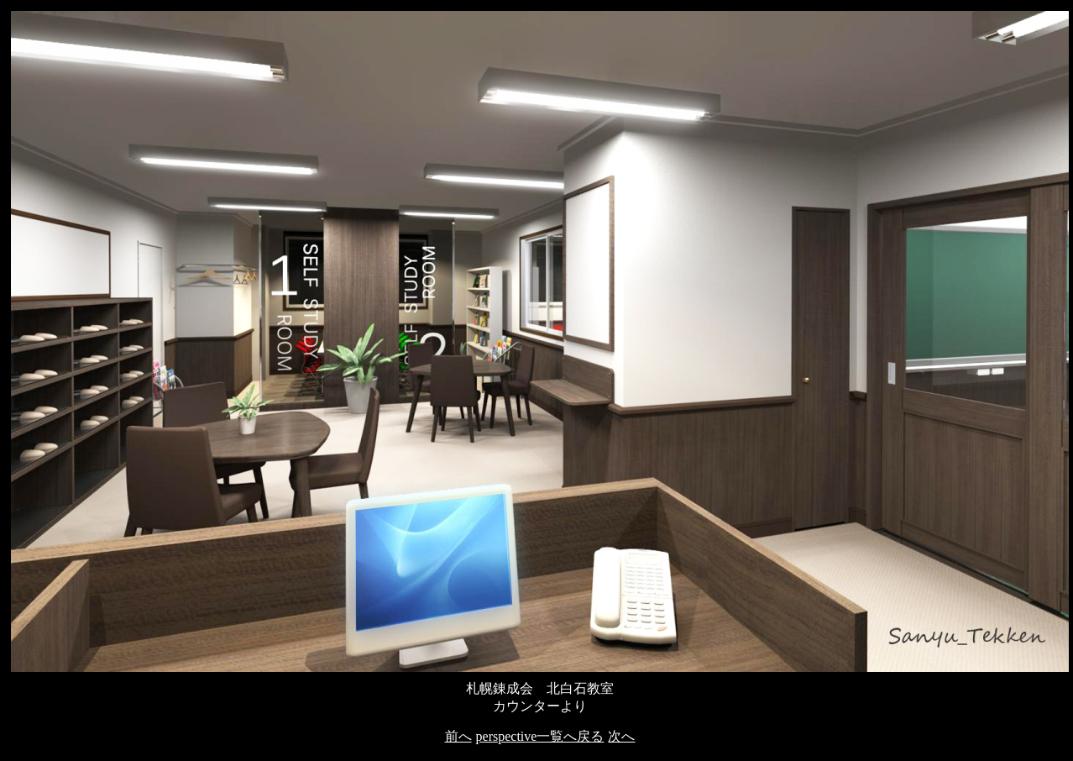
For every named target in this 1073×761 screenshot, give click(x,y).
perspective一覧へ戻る (540, 736)
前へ (458, 736)
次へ (621, 736)
